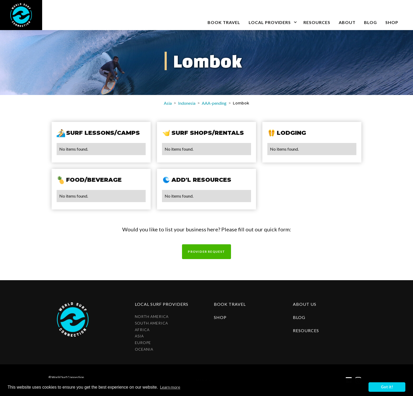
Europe (143, 343)
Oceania (144, 349)
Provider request (206, 252)
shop (220, 317)
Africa (142, 330)
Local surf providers (161, 304)
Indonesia (186, 103)
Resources (316, 22)
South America (151, 323)
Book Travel (230, 304)
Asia (168, 103)
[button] (271, 15)
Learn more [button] (170, 386)
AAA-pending (214, 103)
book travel (224, 22)
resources (306, 330)
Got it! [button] (387, 387)
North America (152, 316)
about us (304, 304)
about (347, 22)
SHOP (391, 22)
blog (370, 22)
